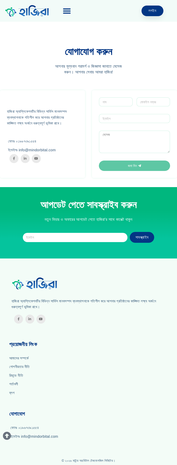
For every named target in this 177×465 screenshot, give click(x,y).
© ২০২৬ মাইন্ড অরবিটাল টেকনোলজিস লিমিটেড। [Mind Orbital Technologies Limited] (88, 460)
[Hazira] (30, 11)
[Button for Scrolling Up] (7, 436)
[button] (67, 11)
